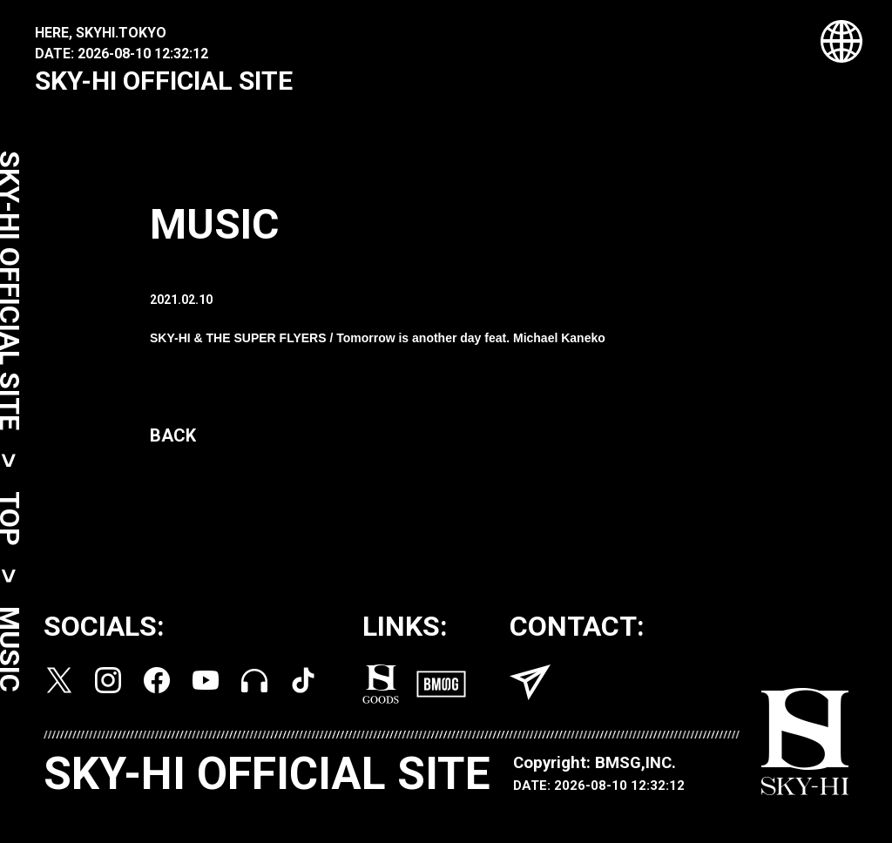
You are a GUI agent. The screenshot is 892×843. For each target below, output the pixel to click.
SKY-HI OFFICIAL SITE (164, 80)
